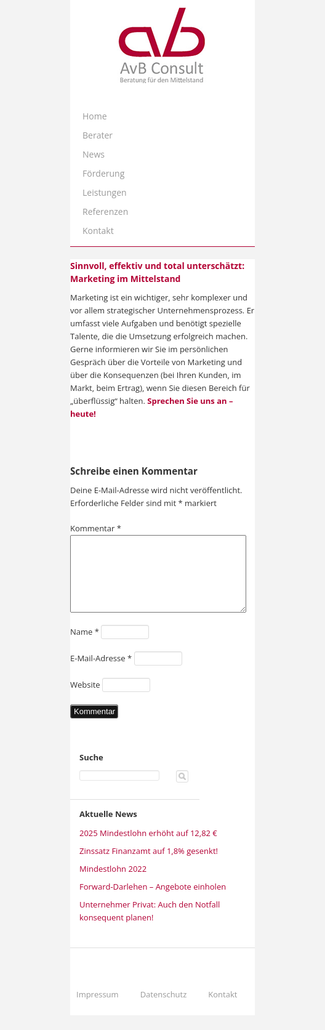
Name (84, 646)
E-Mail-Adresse (101, 672)
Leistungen (104, 192)
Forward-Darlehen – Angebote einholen (152, 901)
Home (94, 116)
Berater (97, 135)
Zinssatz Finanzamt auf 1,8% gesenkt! (148, 865)
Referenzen (105, 211)
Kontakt (98, 230)
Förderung (103, 173)
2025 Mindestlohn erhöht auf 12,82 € (148, 847)
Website (85, 699)
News (93, 154)
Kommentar (95, 528)
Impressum (97, 1009)
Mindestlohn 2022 (112, 883)
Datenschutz (163, 1009)
